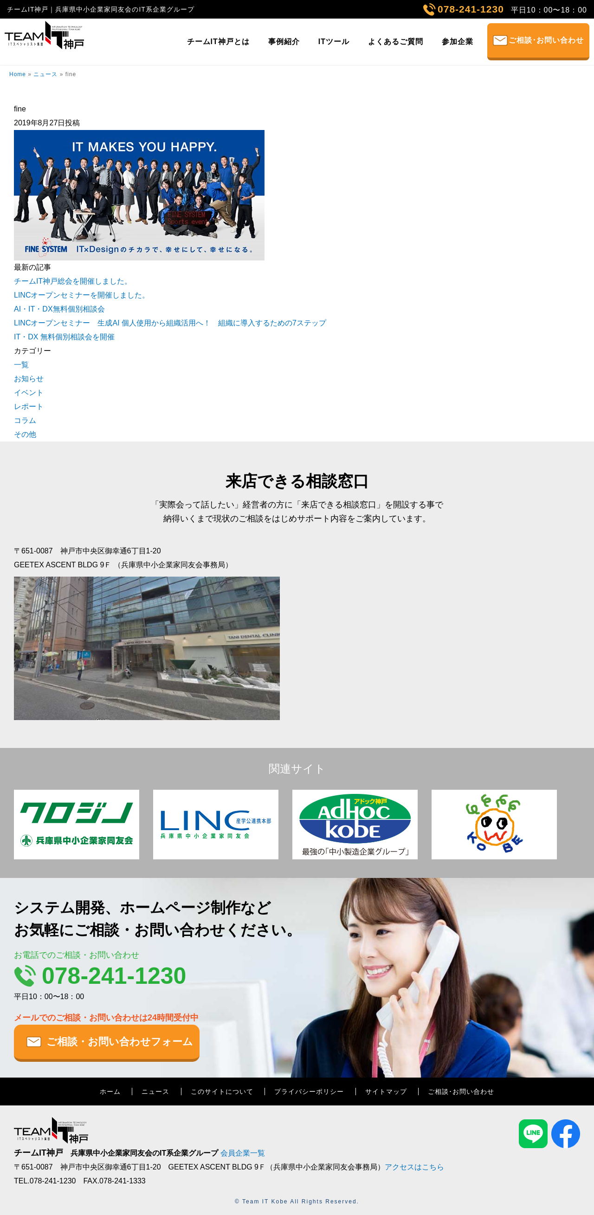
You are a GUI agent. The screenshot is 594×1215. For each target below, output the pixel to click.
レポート (29, 406)
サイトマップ (386, 1091)
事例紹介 (284, 41)
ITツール (333, 41)
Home (17, 74)
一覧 (21, 365)
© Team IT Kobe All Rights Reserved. (297, 1201)
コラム (25, 420)
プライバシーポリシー (309, 1091)
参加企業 (457, 41)
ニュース (45, 74)
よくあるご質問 (395, 41)
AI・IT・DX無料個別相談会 (59, 309)
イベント (29, 392)
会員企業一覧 (242, 1153)
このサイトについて (222, 1091)
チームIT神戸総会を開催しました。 (73, 281)
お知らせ (29, 379)
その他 (25, 434)
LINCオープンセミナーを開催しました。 (81, 295)
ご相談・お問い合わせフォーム (119, 1041)
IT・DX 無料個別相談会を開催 (64, 337)
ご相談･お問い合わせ (546, 40)
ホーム (110, 1091)
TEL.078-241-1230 (45, 1181)
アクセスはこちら (414, 1167)
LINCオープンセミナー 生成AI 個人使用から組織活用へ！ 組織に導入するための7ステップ (170, 323)
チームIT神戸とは (218, 41)
